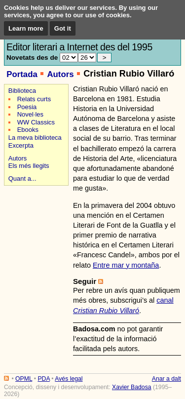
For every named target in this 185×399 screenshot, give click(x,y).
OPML (23, 378)
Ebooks (27, 129)
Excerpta (21, 145)
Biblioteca (22, 90)
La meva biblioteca (35, 137)
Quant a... (22, 178)
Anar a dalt (166, 378)
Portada (21, 74)
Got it (62, 28)
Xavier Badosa (131, 387)
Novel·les (30, 114)
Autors (60, 74)
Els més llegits (28, 165)
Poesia (27, 107)
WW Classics (36, 122)
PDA (43, 378)
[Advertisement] (35, 223)
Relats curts (34, 99)
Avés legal (68, 378)
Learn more (25, 28)
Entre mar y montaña (126, 265)
